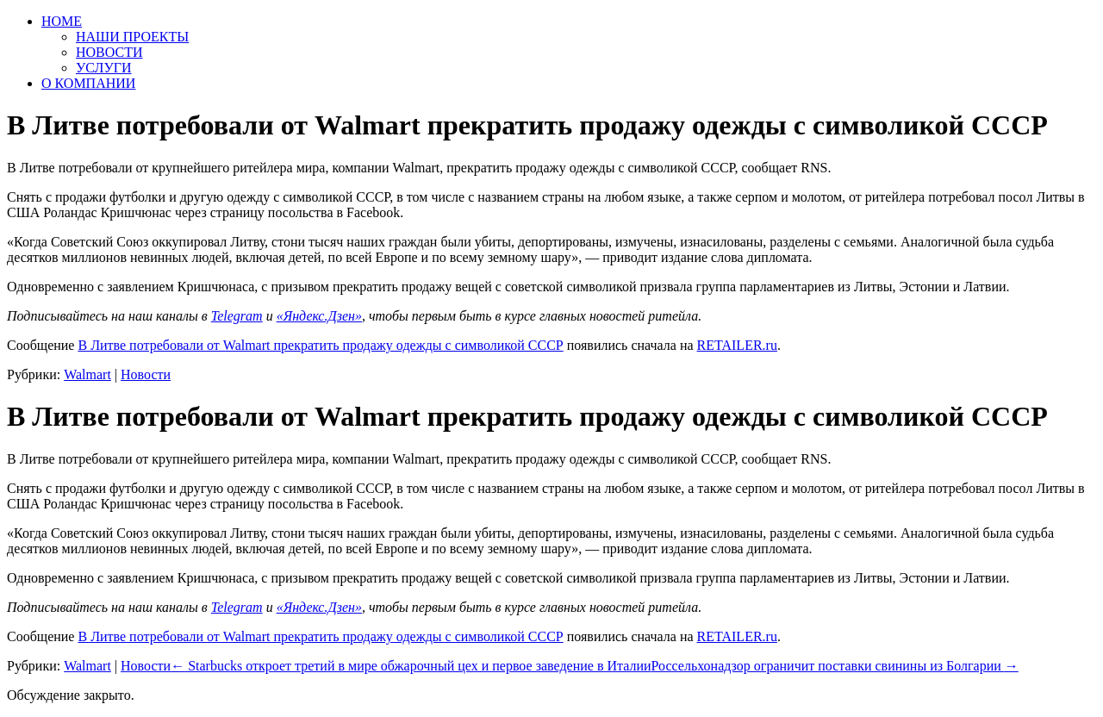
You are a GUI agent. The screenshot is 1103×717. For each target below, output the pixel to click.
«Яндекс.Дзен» (319, 316)
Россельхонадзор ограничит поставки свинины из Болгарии (835, 665)
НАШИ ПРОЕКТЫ (132, 36)
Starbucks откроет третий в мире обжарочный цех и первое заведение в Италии (411, 665)
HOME (61, 21)
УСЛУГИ (104, 67)
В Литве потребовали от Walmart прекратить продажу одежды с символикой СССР (320, 345)
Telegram (237, 316)
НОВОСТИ (109, 52)
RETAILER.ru (737, 345)
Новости (146, 374)
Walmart (87, 374)
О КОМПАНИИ (88, 83)
